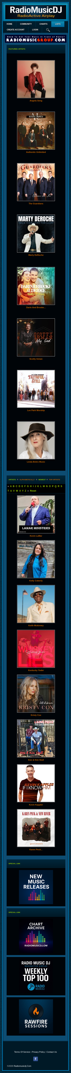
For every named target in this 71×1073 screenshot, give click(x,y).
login (35, 30)
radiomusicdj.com (22, 1066)
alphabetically (27, 480)
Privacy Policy (38, 1052)
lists (57, 24)
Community (26, 24)
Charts (44, 24)
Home (9, 24)
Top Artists (54, 480)
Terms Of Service (22, 1052)
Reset (33, 491)
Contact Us (52, 1052)
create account (15, 30)
